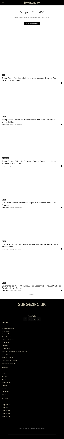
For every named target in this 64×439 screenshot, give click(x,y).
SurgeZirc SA (6, 413)
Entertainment (5, 158)
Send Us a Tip (6, 345)
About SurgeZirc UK (8, 328)
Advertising (5, 331)
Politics (3, 116)
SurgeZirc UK (6, 405)
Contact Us (5, 343)
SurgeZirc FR (6, 410)
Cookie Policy (6, 348)
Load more (32, 294)
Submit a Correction (8, 340)
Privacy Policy (6, 334)
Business (4, 376)
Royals (4, 388)
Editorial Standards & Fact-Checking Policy (15, 351)
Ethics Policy (6, 354)
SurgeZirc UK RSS (7, 357)
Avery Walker (5, 166)
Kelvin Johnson (5, 124)
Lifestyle (4, 385)
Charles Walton (5, 83)
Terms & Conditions (8, 337)
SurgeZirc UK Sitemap (9, 363)
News (3, 75)
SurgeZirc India (6, 416)
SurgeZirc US (6, 407)
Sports (4, 394)
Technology (5, 391)
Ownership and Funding (9, 360)
